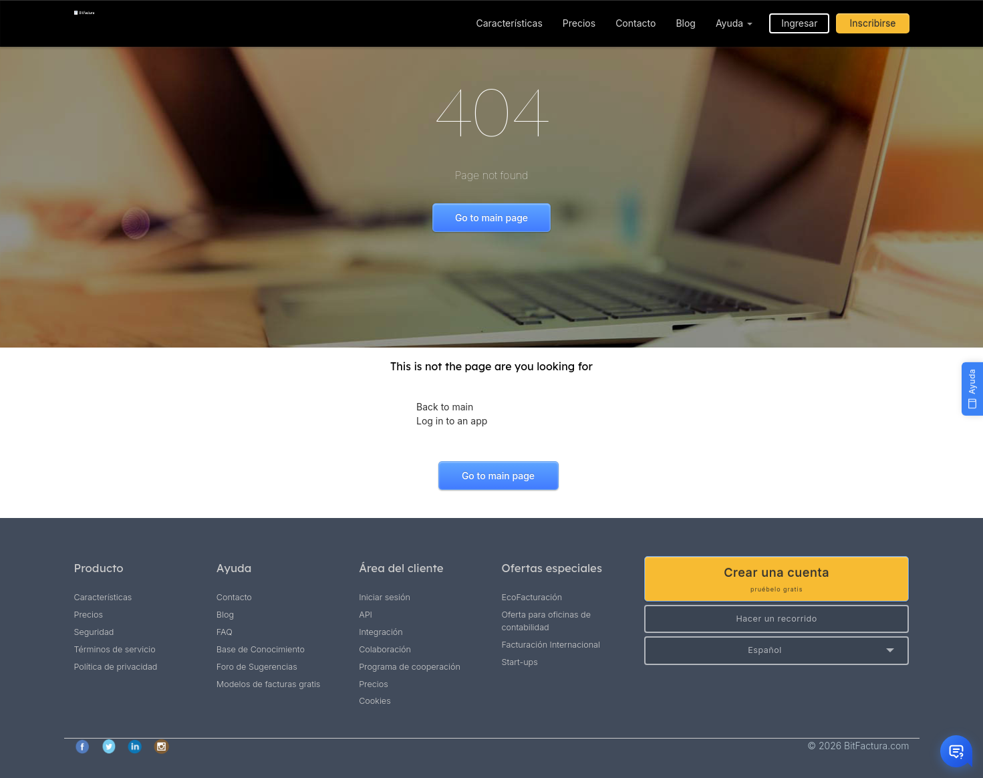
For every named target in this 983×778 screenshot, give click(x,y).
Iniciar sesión (384, 597)
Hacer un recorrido (776, 619)
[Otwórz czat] (956, 751)
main (462, 406)
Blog (686, 23)
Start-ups (519, 662)
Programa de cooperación (409, 667)
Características (509, 23)
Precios (579, 23)
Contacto (635, 23)
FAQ (225, 632)
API (365, 615)
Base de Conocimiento (261, 649)
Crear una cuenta (777, 579)
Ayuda (734, 23)
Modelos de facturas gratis (269, 684)
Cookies (375, 701)
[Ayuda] (972, 389)
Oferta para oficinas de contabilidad (546, 621)
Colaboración (385, 649)
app (477, 420)
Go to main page (491, 217)
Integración (381, 632)
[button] (777, 650)
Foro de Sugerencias (257, 667)
